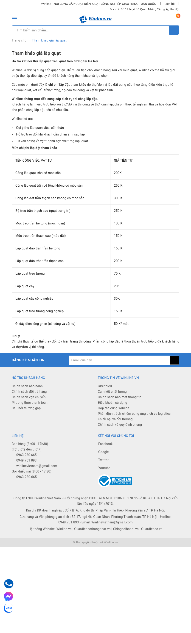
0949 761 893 (26, 460)
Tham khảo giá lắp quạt (36, 53)
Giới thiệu (105, 386)
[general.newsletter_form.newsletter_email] (119, 360)
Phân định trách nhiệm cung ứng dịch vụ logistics (134, 413)
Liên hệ (169, 4)
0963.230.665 (26, 477)
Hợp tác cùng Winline (113, 408)
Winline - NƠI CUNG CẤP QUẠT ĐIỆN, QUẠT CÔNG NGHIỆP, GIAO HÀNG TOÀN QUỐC (98, 4)
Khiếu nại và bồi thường (115, 419)
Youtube (104, 468)
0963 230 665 (26, 455)
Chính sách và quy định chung (120, 424)
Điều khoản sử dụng (112, 402)
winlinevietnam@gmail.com (36, 466)
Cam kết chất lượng (112, 391)
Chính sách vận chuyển (29, 397)
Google (103, 452)
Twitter (103, 460)
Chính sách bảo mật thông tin (119, 397)
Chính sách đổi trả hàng (29, 391)
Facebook (105, 444)
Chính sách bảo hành (27, 386)
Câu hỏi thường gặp (26, 408)
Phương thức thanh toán (30, 402)
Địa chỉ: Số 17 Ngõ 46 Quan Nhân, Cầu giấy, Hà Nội (144, 9)
